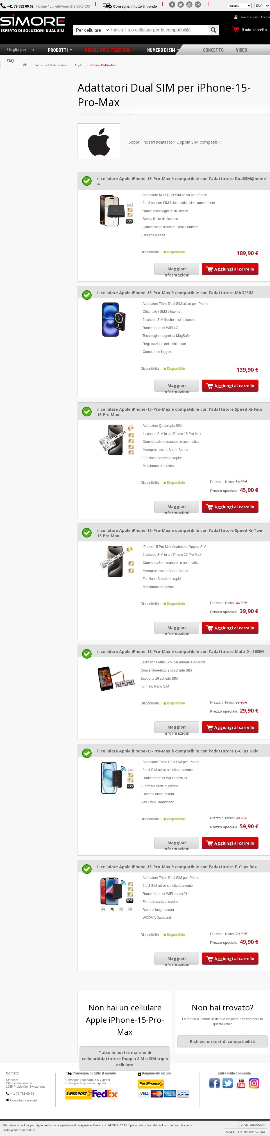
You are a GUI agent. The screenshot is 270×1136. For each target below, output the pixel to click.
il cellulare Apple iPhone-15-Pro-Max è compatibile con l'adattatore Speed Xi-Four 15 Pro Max (179, 412)
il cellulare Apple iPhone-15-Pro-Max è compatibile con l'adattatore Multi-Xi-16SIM (180, 651)
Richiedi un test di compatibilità (222, 1041)
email (33, 1100)
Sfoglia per (22, 49)
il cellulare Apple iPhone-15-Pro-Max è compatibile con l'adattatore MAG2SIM (175, 292)
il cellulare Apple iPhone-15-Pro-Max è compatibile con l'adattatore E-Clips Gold (177, 751)
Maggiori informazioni (176, 272)
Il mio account (248, 17)
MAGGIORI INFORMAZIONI (245, 1131)
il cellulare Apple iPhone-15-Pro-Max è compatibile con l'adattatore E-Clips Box (177, 866)
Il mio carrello (254, 29)
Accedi (265, 17)
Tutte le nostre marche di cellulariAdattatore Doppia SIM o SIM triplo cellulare (125, 1058)
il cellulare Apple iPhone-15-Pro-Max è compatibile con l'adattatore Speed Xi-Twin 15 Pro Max (180, 533)
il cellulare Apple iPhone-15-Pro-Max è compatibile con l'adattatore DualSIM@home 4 (181, 181)
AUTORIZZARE (254, 1124)
